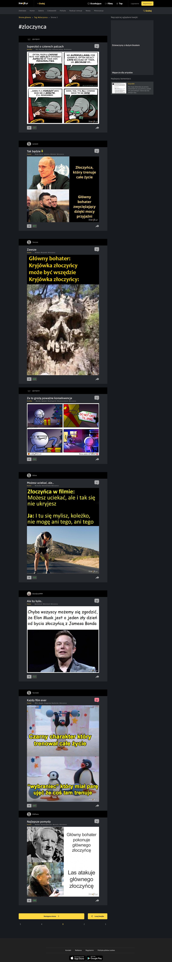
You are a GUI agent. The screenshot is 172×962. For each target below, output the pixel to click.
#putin (41, 154)
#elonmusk (46, 604)
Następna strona (51, 916)
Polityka (63, 11)
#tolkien (37, 824)
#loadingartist (52, 401)
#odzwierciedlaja (57, 49)
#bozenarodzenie (62, 401)
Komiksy (29, 49)
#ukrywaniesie (46, 486)
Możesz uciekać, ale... (40, 482)
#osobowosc (68, 49)
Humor (32, 11)
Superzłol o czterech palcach (45, 46)
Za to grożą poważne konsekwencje (49, 398)
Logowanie (135, 4)
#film (36, 703)
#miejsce (37, 252)
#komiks (41, 49)
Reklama (78, 950)
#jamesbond (38, 604)
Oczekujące (95, 3)
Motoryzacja (98, 11)
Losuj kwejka (97, 916)
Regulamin (90, 950)
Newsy (88, 11)
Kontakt (68, 950)
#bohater (53, 154)
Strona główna (25, 17)
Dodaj (42, 3)
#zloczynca (60, 154)
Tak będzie (35, 151)
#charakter (48, 49)
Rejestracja (147, 4)
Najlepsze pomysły (39, 821)
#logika (41, 703)
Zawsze (31, 249)
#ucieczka (38, 486)
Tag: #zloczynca (41, 17)
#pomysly (56, 824)
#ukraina (47, 154)
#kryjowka (44, 252)
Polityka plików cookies (106, 950)
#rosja (37, 154)
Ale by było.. (34, 601)
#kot (37, 49)
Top (120, 3)
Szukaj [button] (149, 10)
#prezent (44, 401)
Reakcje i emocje (75, 11)
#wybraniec (55, 703)
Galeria (41, 11)
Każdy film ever (36, 700)
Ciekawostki (51, 11)
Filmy (110, 3)
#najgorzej (47, 703)
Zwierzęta (22, 11)
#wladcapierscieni (46, 824)
